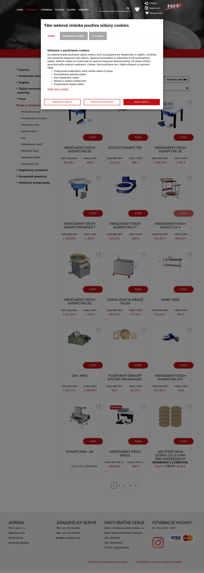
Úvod (20, 10)
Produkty (32, 10)
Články (59, 10)
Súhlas (51, 36)
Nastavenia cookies (74, 36)
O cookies (97, 36)
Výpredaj (46, 10)
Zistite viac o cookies (58, 89)
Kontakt (84, 10)
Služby (71, 10)
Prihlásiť (152, 3)
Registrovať (152, 8)
